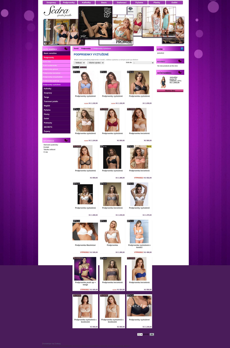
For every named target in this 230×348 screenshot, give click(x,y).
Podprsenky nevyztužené (52, 77)
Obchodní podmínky (51, 145)
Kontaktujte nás (48, 343)
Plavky (46, 114)
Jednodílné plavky (173, 78)
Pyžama (47, 110)
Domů (76, 48)
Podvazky (48, 123)
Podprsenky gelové (50, 69)
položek (146, 334)
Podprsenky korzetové (51, 73)
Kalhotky (47, 89)
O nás (46, 152)
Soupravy (48, 93)
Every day (47, 61)
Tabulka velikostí (49, 149)
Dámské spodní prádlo (58, 18)
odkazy (58, 343)
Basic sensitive (50, 53)
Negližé (47, 106)
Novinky (161, 62)
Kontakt (46, 147)
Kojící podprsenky (50, 65)
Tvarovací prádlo (51, 101)
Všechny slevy (170, 90)
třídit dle (129, 62)
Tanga (46, 97)
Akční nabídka (164, 73)
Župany (47, 131)
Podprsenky (49, 58)
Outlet (46, 119)
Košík (160, 49)
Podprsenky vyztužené (52, 84)
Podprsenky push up (51, 81)
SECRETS (48, 127)
